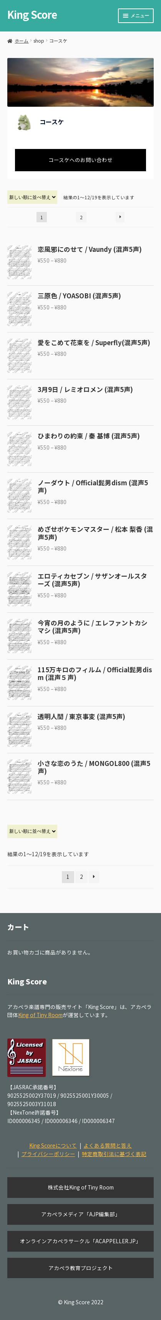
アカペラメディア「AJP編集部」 (80, 1214)
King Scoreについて (53, 1145)
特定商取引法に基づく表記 (114, 1154)
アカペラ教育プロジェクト (80, 1268)
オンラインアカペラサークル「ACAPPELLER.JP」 (80, 1241)
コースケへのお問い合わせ (80, 160)
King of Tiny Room (40, 1015)
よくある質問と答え (107, 1145)
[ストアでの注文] (32, 197)
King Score (32, 14)
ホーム (21, 40)
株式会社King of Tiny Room (81, 1187)
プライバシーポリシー (48, 1154)
